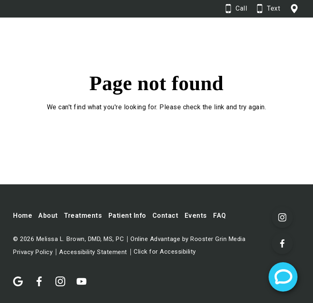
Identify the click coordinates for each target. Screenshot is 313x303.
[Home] (84, 39)
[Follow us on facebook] (43, 277)
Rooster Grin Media (217, 239)
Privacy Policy (33, 252)
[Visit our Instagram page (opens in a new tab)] (282, 217)
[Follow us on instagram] (64, 277)
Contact (165, 215)
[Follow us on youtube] (86, 277)
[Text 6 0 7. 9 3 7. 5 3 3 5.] (268, 8)
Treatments (83, 215)
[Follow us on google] (22, 277)
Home (22, 215)
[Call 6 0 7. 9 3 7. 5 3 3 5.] (236, 8)
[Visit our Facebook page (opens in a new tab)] (282, 243)
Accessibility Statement (93, 252)
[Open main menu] (290, 39)
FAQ (219, 215)
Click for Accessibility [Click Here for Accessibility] (165, 252)
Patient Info (127, 215)
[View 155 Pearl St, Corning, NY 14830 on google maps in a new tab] (295, 8)
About (48, 215)
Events (196, 215)
